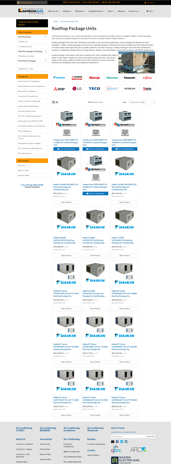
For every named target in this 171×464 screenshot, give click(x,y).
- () (150, 11)
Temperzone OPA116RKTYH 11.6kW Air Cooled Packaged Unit (64, 139)
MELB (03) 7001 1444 (111, 2)
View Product (142, 154)
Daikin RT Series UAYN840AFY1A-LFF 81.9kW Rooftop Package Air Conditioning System (64, 339)
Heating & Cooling (27, 56)
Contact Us (134, 11)
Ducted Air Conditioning (68, 384)
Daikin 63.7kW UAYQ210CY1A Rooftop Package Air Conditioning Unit (116, 239)
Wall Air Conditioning (72, 390)
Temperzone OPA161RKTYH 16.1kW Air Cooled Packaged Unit (90, 139)
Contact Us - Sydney (24, 388)
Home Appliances (24, 131)
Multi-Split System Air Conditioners (31, 86)
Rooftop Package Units (27, 111)
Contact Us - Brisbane (24, 383)
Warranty (121, 11)
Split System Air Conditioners (29, 81)
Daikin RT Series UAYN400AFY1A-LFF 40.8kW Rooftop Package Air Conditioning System (141, 239)
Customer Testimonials (96, 383)
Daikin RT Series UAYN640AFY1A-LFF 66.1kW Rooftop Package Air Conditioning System (116, 289)
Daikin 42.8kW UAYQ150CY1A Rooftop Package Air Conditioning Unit (141, 189)
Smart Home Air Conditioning (29, 101)
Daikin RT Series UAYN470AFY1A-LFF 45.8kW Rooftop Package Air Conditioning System (64, 289)
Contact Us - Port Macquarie (23, 394)
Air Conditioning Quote (72, 401)
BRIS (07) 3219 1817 (72, 2)
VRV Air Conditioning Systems (29, 116)
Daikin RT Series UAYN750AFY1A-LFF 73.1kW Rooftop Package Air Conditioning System (141, 289)
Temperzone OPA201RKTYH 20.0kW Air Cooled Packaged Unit (64, 189)
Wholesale (80, 11)
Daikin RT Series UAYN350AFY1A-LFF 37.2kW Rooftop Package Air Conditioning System (90, 239)
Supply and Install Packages (28, 106)
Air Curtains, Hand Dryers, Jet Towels (29, 137)
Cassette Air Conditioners (28, 96)
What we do (53, 11)
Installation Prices (96, 11)
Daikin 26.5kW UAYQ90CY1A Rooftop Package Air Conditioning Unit (90, 189)
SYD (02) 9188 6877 (91, 2)
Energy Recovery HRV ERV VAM (30, 121)
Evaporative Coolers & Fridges (29, 143)
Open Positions (93, 394)
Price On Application (64, 145)
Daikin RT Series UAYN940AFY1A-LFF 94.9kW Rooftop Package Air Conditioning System (90, 339)
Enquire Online (23, 175)
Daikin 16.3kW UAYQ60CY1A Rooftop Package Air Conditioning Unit (141, 139)
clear (31, 69)
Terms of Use (45, 383)
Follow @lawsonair (32, 185)
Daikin (24, 42)
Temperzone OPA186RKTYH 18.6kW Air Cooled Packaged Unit (116, 139)
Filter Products (25, 32)
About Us (21, 165)
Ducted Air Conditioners (27, 91)
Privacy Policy (45, 388)
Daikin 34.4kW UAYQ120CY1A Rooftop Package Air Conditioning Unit (116, 189)
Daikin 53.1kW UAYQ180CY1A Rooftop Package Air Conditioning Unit (64, 239)
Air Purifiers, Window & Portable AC (31, 126)
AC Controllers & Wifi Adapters (30, 148)
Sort (125, 102)
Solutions (67, 11)
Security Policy (45, 398)
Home (56, 21)
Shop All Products (25, 153)
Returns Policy (23, 170)
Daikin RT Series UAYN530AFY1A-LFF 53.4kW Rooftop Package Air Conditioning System (90, 289)
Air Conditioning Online (72, 395)
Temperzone (26, 46)
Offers (111, 11)
